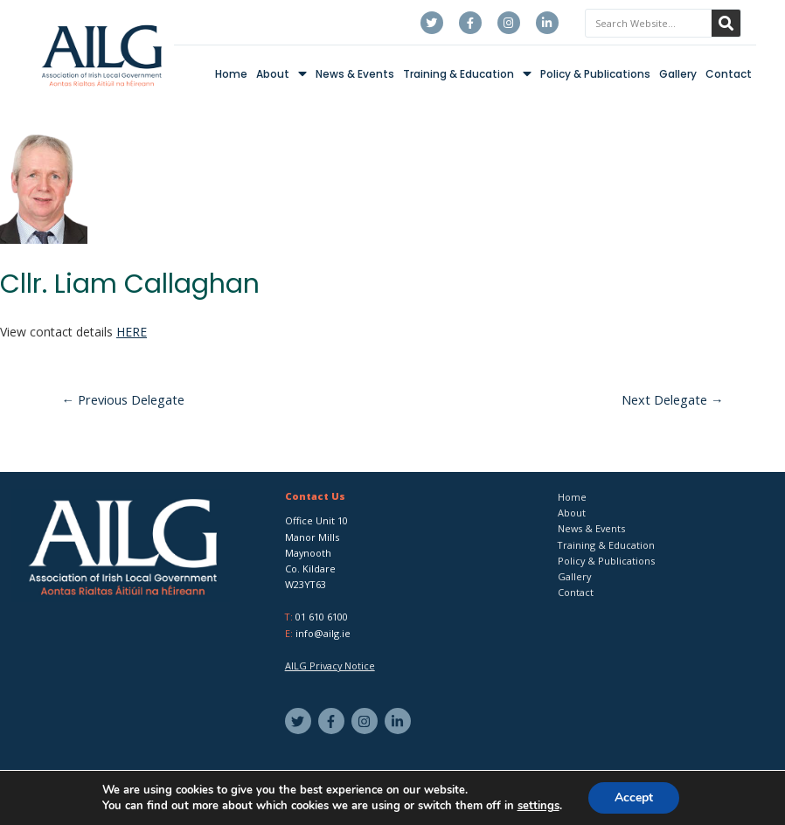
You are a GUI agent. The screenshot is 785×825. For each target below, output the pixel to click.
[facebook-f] (333, 721)
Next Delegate (673, 399)
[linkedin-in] (400, 721)
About (281, 74)
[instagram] (366, 721)
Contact (728, 73)
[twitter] (300, 721)
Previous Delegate (123, 399)
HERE (131, 331)
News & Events (355, 73)
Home (231, 73)
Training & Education (467, 74)
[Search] (726, 23)
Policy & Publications (595, 73)
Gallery (678, 73)
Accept (634, 797)
